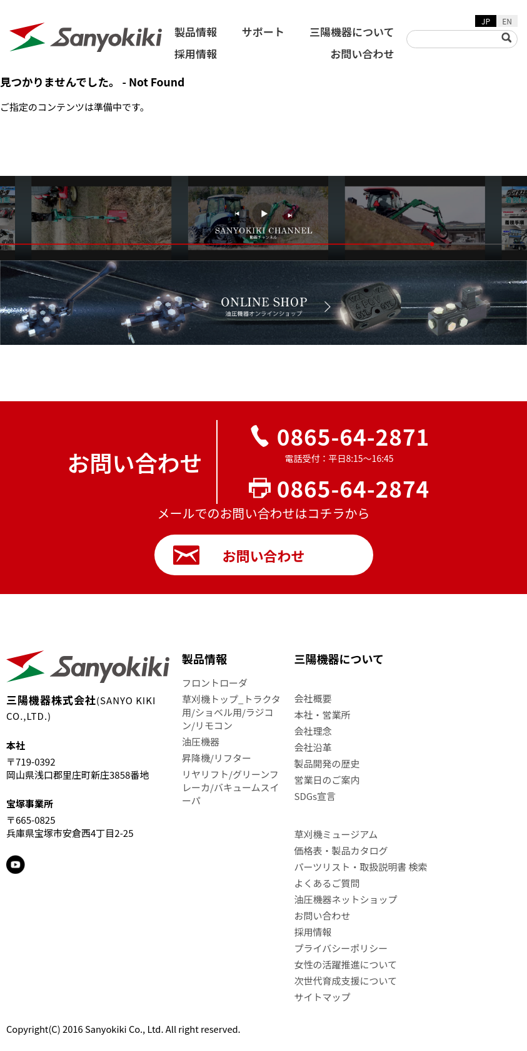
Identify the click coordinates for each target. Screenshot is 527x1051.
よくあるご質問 (327, 883)
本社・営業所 (322, 714)
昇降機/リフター (216, 757)
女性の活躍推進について (346, 964)
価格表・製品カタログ (341, 850)
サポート (263, 31)
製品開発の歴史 (327, 763)
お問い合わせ (362, 53)
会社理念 (313, 730)
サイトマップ (322, 996)
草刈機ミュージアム (336, 834)
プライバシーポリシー (341, 948)
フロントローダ (215, 682)
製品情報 (195, 31)
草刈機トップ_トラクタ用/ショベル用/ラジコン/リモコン (231, 712)
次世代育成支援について (346, 980)
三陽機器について (351, 31)
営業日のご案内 (327, 779)
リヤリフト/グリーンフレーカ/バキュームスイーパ (230, 787)
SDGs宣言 (315, 795)
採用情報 (195, 53)
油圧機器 (200, 741)
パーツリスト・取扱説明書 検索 (361, 866)
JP (485, 21)
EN (507, 21)
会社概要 (313, 698)
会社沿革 (313, 747)
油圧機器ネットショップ (346, 899)
